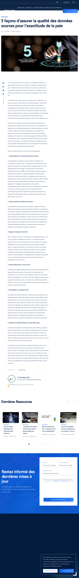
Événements (29, 14)
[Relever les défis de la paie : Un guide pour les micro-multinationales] (49, 424)
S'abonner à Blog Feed (8, 386)
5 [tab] (36, 444)
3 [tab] (31, 444)
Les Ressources (47, 7)
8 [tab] (43, 444)
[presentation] (58, 490)
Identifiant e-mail (47, 470)
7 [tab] (41, 444)
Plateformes (21, 7)
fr (73, 2)
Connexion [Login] (65, 2)
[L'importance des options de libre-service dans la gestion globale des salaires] (30, 425)
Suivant (74, 402)
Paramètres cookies (50, 570)
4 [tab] (34, 444)
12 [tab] (53, 444)
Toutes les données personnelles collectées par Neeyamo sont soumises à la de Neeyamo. (59, 480)
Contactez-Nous (70, 11)
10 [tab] (48, 444)
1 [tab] (27, 444)
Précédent (68, 402)
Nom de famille (63, 462)
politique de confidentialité (60, 481)
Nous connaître (56, 7)
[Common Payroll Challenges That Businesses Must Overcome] (11, 425)
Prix (43, 14)
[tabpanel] (10, 426)
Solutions (28, 7)
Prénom (45, 462)
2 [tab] (29, 444)
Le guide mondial (38, 7)
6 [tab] (39, 444)
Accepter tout (66, 570)
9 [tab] (46, 444)
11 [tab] (50, 444)
